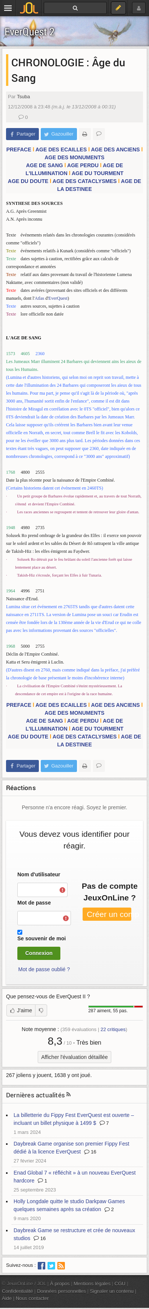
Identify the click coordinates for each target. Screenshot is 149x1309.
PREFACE (18, 149)
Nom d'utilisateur (38, 874)
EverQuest (58, 298)
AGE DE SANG (44, 165)
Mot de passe (34, 903)
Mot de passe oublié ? (44, 969)
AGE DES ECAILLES (61, 149)
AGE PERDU (82, 165)
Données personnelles (61, 1291)
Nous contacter (32, 1298)
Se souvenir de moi (41, 938)
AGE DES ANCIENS (115, 149)
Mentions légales (92, 1283)
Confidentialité (17, 1291)
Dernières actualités (35, 1095)
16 (90, 1152)
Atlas (39, 298)
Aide (7, 1298)
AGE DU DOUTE (28, 181)
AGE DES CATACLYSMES (84, 181)
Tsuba (23, 96)
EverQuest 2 (30, 31)
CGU (120, 1283)
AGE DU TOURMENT (97, 173)
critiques (113, 1029)
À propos (60, 1283)
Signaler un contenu (112, 1291)
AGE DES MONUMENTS (74, 157)
